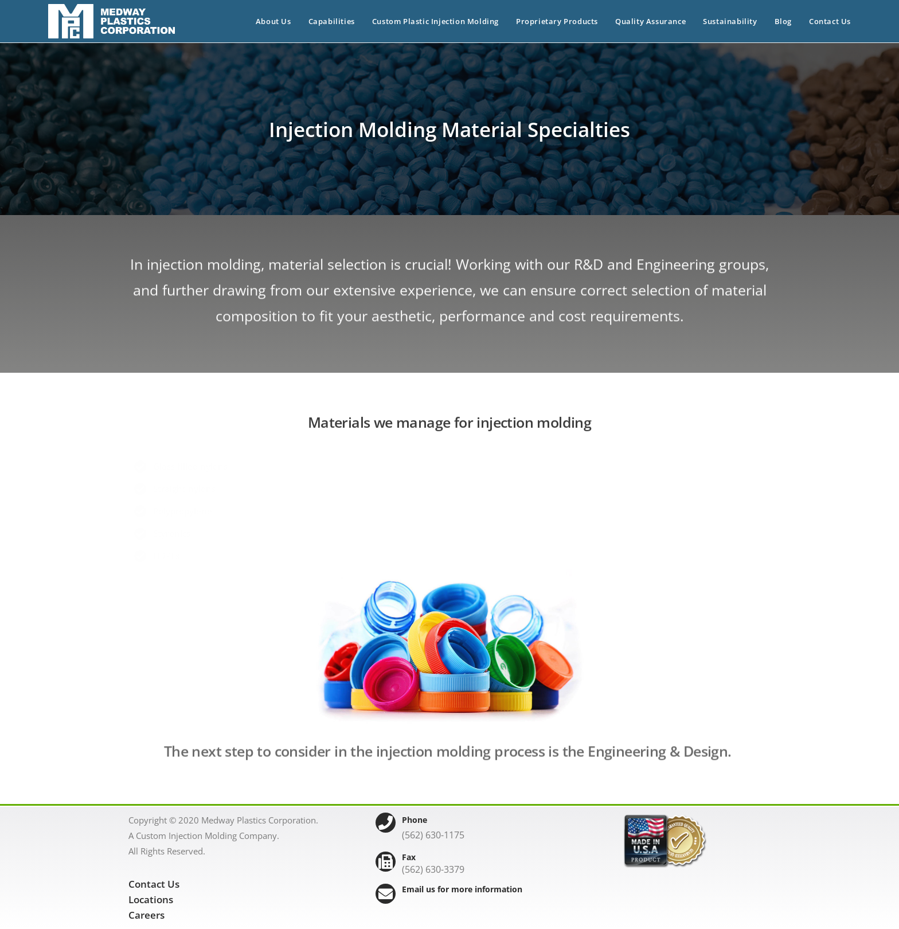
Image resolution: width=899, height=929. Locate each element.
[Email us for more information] (386, 894)
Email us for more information (462, 889)
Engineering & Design (658, 761)
